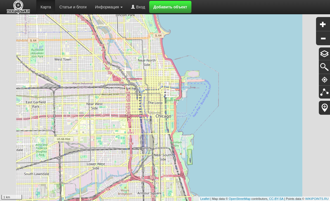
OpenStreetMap (240, 198)
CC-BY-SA (276, 198)
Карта (46, 7)
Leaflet (205, 198)
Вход (138, 7)
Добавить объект (170, 7)
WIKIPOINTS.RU (317, 198)
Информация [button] (109, 7)
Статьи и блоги (72, 7)
